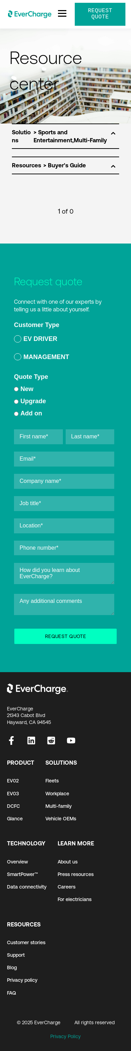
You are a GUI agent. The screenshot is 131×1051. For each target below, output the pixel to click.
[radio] (64, 340)
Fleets (52, 780)
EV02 (13, 780)
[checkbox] (64, 349)
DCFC (13, 806)
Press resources (76, 874)
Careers (66, 887)
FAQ (11, 993)
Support (16, 955)
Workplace (57, 793)
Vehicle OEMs (60, 818)
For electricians (75, 899)
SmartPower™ (22, 874)
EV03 (13, 793)
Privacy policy (22, 980)
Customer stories (26, 942)
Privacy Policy (65, 1036)
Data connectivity (26, 887)
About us (68, 862)
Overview (17, 862)
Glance (15, 818)
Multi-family (58, 806)
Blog (12, 967)
